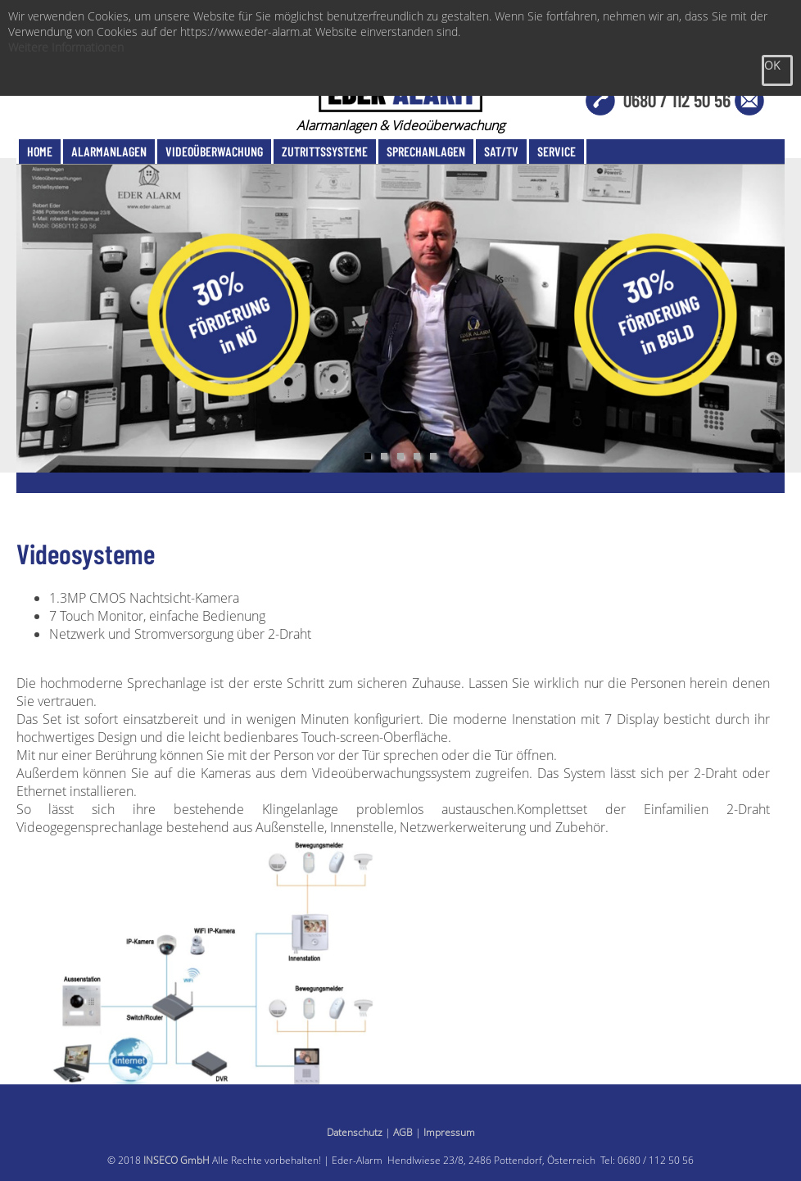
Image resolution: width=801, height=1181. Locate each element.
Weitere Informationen (66, 47)
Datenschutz (354, 1132)
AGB (403, 1132)
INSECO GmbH (176, 1160)
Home (39, 151)
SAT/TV (501, 151)
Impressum (449, 1132)
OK (772, 65)
